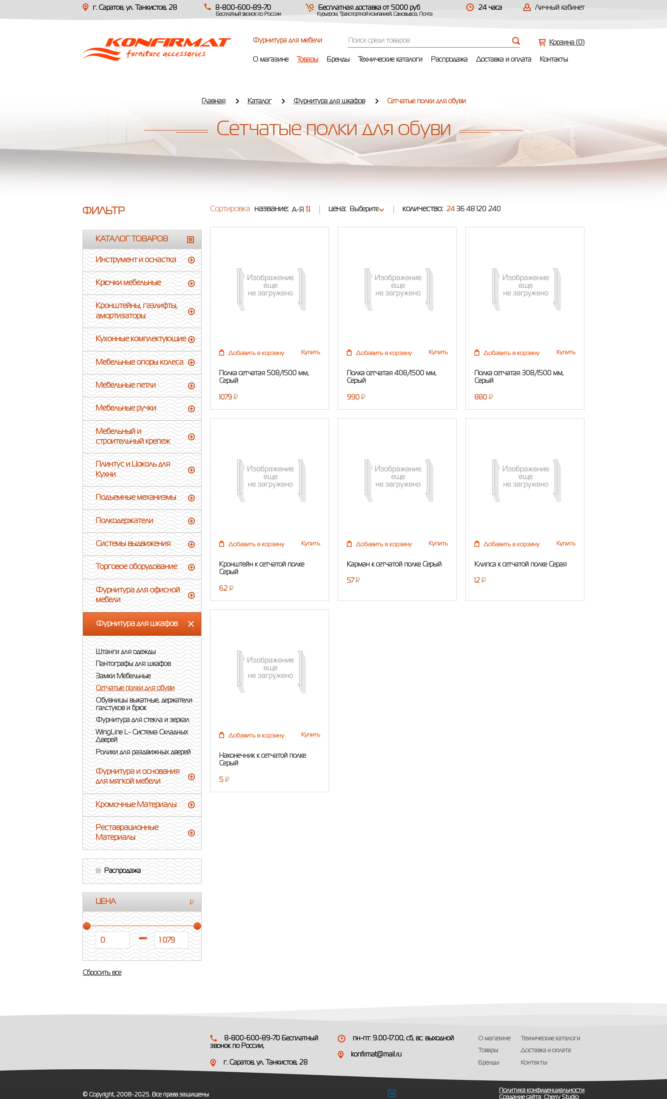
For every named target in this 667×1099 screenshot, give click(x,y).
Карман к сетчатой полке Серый (394, 565)
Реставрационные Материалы (127, 832)
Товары (307, 60)
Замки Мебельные (123, 677)
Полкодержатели (124, 521)
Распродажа (449, 60)
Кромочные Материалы (136, 805)
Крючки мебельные (128, 283)
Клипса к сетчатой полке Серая (520, 565)
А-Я (301, 210)
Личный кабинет (559, 8)
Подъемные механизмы (136, 497)
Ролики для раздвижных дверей (143, 753)
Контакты (554, 60)
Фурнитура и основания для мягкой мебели (138, 776)
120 (481, 209)
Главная (213, 102)
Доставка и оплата (503, 60)
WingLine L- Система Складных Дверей (142, 736)
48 (470, 209)
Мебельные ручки (126, 408)
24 (450, 209)
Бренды (338, 60)
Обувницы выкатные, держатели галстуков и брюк (144, 704)
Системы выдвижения (133, 544)
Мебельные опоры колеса (139, 362)
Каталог (259, 102)
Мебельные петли (126, 385)
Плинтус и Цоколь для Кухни (133, 469)
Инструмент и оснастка (136, 260)
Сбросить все (102, 973)
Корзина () (566, 43)
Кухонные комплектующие (141, 339)
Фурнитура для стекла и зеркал (142, 720)
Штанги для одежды (126, 652)
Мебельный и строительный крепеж (133, 436)
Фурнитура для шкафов (329, 102)
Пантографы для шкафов (133, 664)
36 (460, 209)
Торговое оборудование (136, 567)
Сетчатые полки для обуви (135, 688)
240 (494, 209)
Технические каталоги (390, 60)
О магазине (270, 60)
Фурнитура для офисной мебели (138, 595)
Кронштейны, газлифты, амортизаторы (136, 311)
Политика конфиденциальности (541, 1090)
